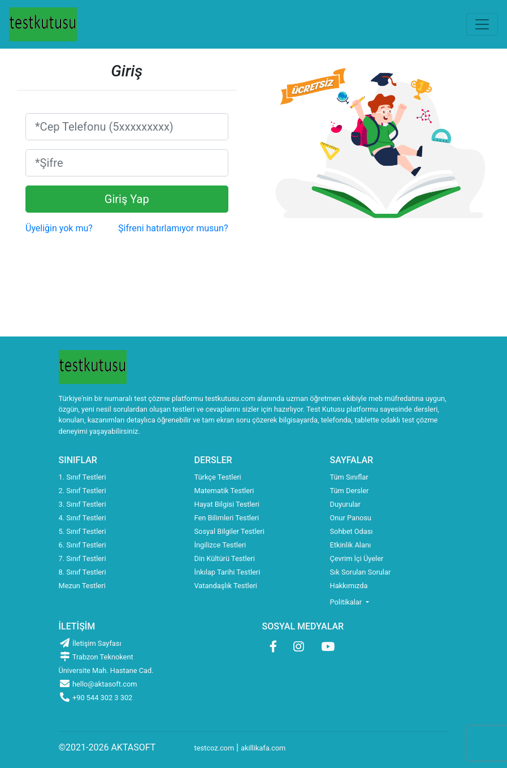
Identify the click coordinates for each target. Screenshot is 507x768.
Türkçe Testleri (217, 477)
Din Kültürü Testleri (224, 558)
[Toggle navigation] (482, 24)
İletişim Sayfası (90, 643)
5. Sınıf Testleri (82, 531)
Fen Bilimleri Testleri (226, 518)
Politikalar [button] (347, 602)
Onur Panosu (350, 518)
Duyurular (345, 504)
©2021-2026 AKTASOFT (107, 747)
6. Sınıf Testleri (82, 545)
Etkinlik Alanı (350, 545)
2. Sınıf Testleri (82, 490)
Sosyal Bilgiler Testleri (229, 531)
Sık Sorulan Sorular (360, 572)
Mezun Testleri (82, 585)
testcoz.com (214, 748)
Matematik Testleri (224, 490)
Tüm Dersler (349, 490)
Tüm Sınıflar (349, 477)
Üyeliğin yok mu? (59, 228)
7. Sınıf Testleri (82, 558)
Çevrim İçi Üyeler (357, 558)
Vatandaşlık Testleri (225, 585)
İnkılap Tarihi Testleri (227, 572)
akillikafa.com (263, 748)
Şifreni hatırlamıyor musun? (173, 228)
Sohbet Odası (351, 531)
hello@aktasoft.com (98, 684)
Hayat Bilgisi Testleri (226, 504)
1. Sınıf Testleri (82, 477)
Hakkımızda (349, 585)
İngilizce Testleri (220, 545)
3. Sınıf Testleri (82, 504)
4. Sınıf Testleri (82, 518)
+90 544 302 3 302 (96, 697)
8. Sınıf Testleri (82, 572)
